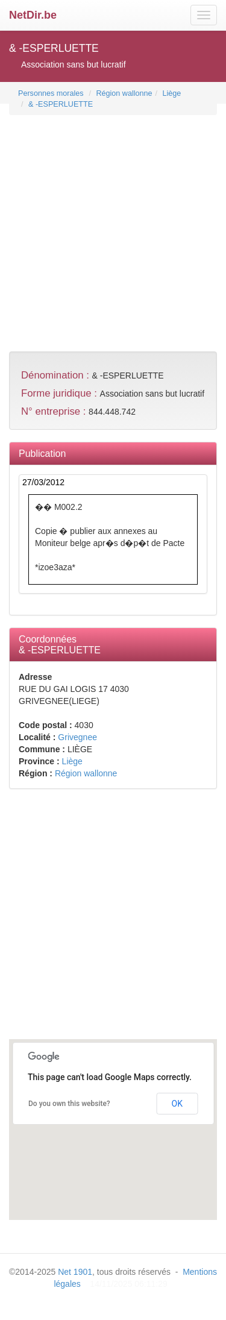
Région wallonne (124, 93)
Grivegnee (77, 737)
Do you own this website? (69, 1103)
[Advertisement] (113, 229)
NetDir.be (33, 15)
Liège (172, 93)
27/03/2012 (43, 482)
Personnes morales (51, 93)
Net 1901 (75, 1272)
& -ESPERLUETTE (60, 104)
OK (177, 1103)
